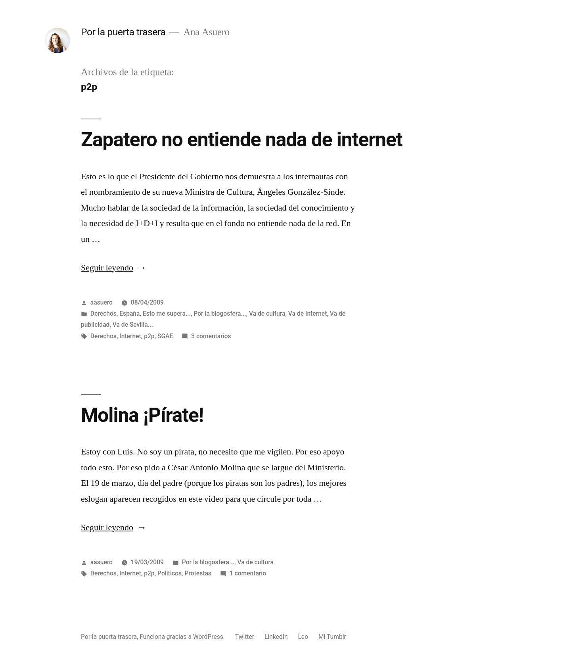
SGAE (165, 336)
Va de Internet (307, 313)
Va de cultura (267, 313)
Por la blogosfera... (220, 313)
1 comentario (248, 573)
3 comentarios (211, 336)
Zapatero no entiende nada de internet (241, 139)
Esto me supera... (167, 313)
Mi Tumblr (332, 636)
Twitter (244, 636)
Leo (303, 636)
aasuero (101, 302)
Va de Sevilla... (133, 324)
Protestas (197, 573)
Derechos (103, 313)
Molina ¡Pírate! (142, 415)
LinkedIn (276, 636)
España (129, 313)
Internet (130, 336)
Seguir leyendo (113, 267)
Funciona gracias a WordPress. (183, 636)
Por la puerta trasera (123, 32)
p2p (149, 336)
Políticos (169, 573)
